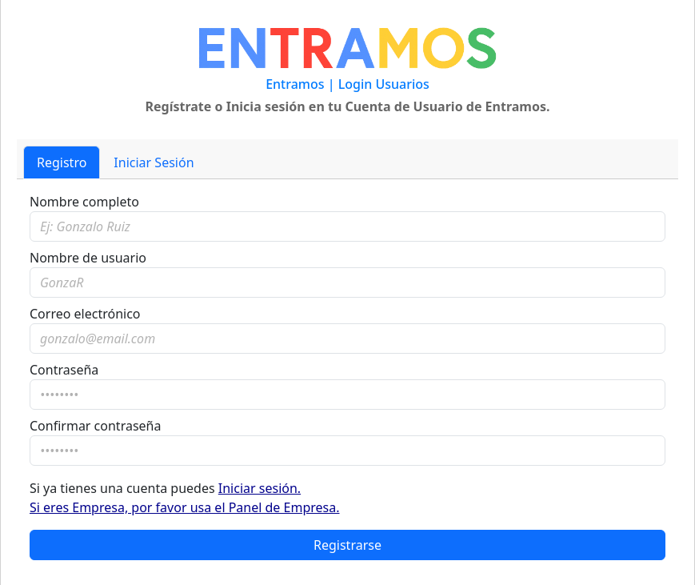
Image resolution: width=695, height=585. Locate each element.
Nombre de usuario (88, 257)
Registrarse (347, 545)
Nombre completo (84, 201)
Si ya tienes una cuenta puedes (185, 497)
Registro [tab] (61, 162)
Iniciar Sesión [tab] (154, 162)
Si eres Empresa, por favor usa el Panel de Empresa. (185, 507)
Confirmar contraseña (95, 426)
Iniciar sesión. (259, 488)
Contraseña (64, 370)
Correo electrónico (85, 314)
